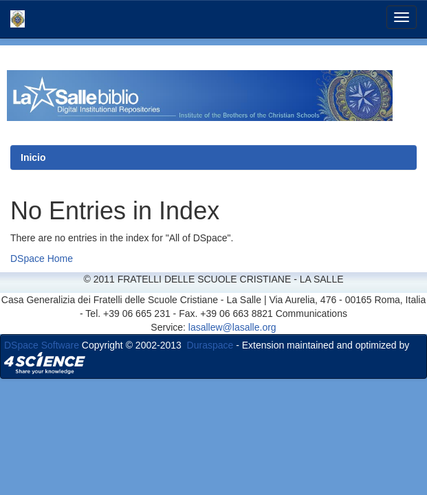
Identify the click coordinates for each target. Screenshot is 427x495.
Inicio (33, 157)
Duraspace (210, 345)
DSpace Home (41, 258)
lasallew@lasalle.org (232, 327)
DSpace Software (41, 345)
